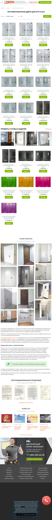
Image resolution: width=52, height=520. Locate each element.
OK (19, 514)
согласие (23, 506)
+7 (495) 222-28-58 (33, 2)
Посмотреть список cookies (29, 514)
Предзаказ (8, 44)
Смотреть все (48, 128)
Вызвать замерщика (45, 2)
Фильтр (47, 16)
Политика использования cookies (26, 516)
